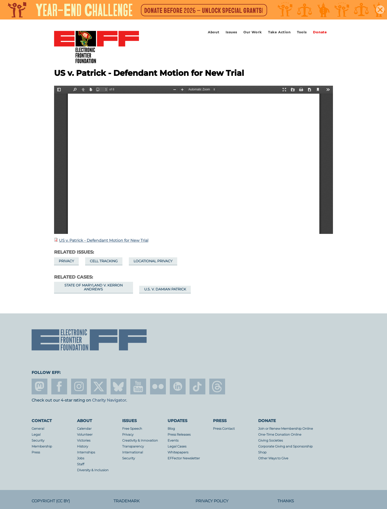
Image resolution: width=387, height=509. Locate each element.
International (132, 452)
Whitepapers (178, 452)
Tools (302, 32)
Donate (320, 32)
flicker (158, 386)
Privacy (66, 261)
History (82, 446)
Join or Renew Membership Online (285, 428)
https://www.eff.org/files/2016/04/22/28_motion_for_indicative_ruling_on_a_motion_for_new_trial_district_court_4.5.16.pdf (193, 160)
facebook (59, 386)
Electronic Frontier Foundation (96, 47)
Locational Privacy (153, 261)
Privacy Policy (211, 501)
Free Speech (132, 428)
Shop (262, 452)
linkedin (178, 386)
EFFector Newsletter (184, 458)
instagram (79, 386)
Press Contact (224, 428)
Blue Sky (118, 386)
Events (173, 440)
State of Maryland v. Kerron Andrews (93, 287)
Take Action (279, 32)
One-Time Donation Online (279, 434)
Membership (42, 446)
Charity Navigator (109, 400)
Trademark (126, 501)
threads (217, 386)
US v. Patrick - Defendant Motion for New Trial (103, 240)
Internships (86, 452)
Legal (36, 434)
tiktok (197, 386)
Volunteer (85, 434)
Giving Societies (270, 440)
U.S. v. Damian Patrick (165, 289)
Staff (80, 464)
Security (38, 440)
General (38, 428)
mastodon (39, 386)
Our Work (252, 32)
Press (36, 452)
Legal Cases (177, 446)
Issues (231, 32)
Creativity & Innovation (140, 440)
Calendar (84, 428)
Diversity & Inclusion (93, 470)
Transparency (133, 446)
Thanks (285, 501)
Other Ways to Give (273, 458)
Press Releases (179, 434)
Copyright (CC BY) (51, 501)
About (213, 32)
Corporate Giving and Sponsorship (285, 446)
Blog (171, 428)
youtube (138, 386)
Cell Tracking (104, 261)
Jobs (80, 458)
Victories (83, 440)
